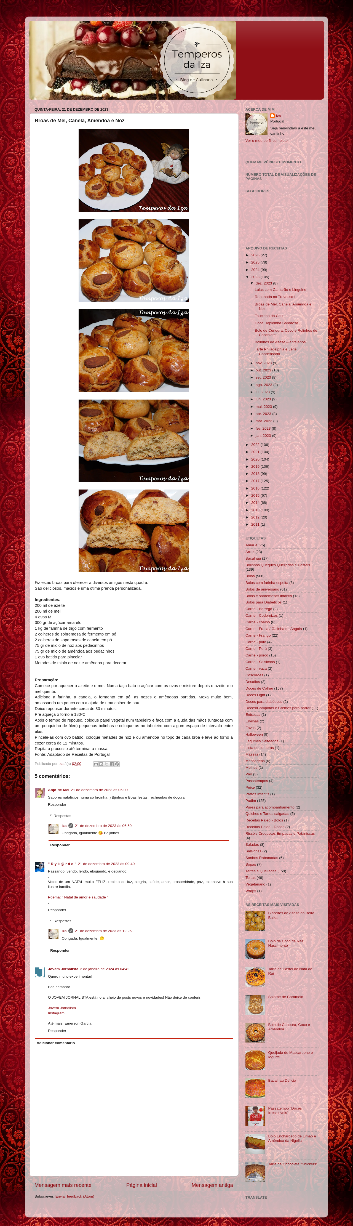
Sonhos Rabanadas (261, 858)
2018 (256, 474)
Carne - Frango (258, 635)
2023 (256, 277)
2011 (256, 524)
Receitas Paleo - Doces (264, 827)
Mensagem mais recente (63, 1185)
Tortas (250, 878)
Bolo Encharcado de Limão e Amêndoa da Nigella (292, 1138)
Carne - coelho (257, 622)
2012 (256, 517)
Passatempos (256, 781)
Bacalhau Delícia (282, 1080)
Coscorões (254, 675)
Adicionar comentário (56, 1043)
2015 (256, 495)
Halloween (254, 734)
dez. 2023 (264, 283)
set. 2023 (264, 377)
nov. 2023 (264, 363)
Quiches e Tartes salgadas (267, 814)
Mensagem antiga (212, 1185)
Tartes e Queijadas (261, 871)
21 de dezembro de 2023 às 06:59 (103, 826)
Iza (64, 826)
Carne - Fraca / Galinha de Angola (273, 629)
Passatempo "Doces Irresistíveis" (285, 1110)
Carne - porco (256, 655)
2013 (256, 510)
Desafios (252, 682)
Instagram (56, 1013)
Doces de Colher (259, 688)
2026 (256, 255)
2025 (256, 262)
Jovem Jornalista (63, 969)
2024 (256, 270)
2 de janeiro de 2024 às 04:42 (104, 969)
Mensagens (255, 761)
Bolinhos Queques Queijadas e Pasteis (277, 565)
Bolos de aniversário (262, 589)
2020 (256, 459)
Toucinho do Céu (269, 316)
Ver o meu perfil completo (266, 141)
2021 (256, 452)
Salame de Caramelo (285, 997)
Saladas (252, 844)
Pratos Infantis (257, 794)
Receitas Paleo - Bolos (264, 820)
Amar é (251, 545)
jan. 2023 (264, 436)
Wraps (250, 891)
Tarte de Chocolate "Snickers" (292, 1164)
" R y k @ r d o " (62, 864)
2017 (256, 481)
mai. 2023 (264, 407)
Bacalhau (253, 558)
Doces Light (255, 695)
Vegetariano (255, 884)
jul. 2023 (263, 392)
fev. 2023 (264, 428)
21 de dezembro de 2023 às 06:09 (99, 790)
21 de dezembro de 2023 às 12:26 (103, 931)
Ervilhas (252, 721)
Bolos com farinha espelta (266, 583)
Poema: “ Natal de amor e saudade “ (78, 897)
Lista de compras (259, 748)
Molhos (251, 767)
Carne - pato (255, 642)
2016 (256, 488)
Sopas (250, 864)
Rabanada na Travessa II (275, 297)
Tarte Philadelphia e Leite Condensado (276, 351)
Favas (250, 728)
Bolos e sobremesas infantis (268, 596)
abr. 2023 (264, 414)
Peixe (250, 787)
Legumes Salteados (261, 741)
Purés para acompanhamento (270, 807)
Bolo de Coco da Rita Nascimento (285, 943)
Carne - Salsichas (260, 662)
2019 (256, 466)
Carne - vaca (256, 668)
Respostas (62, 816)
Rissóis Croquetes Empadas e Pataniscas (280, 833)
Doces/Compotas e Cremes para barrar (278, 708)
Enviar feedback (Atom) (74, 1196)
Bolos (250, 576)
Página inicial (141, 1185)
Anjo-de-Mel (58, 790)
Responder (57, 804)
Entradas (252, 714)
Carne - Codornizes (261, 615)
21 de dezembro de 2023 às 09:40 (106, 864)
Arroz (249, 552)
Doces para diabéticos (263, 702)
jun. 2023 (264, 399)
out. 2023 (264, 370)
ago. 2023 (264, 385)
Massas (251, 754)
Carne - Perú (256, 649)
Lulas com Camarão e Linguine (280, 290)
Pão (248, 774)
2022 (256, 445)
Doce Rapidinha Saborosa (276, 323)
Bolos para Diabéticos (263, 602)
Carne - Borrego (258, 609)
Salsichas (253, 851)
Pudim (250, 801)
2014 (256, 503)
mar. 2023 (264, 421)
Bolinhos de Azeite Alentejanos (280, 342)
